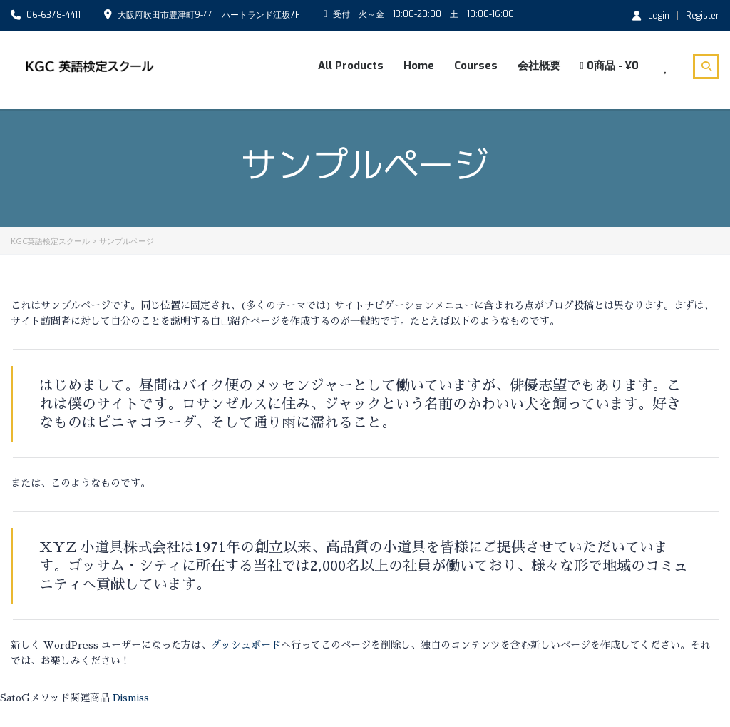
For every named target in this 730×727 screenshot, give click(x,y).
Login (650, 15)
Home (418, 66)
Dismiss (131, 698)
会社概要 (539, 66)
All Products (351, 66)
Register (702, 15)
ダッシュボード (246, 645)
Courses (476, 66)
